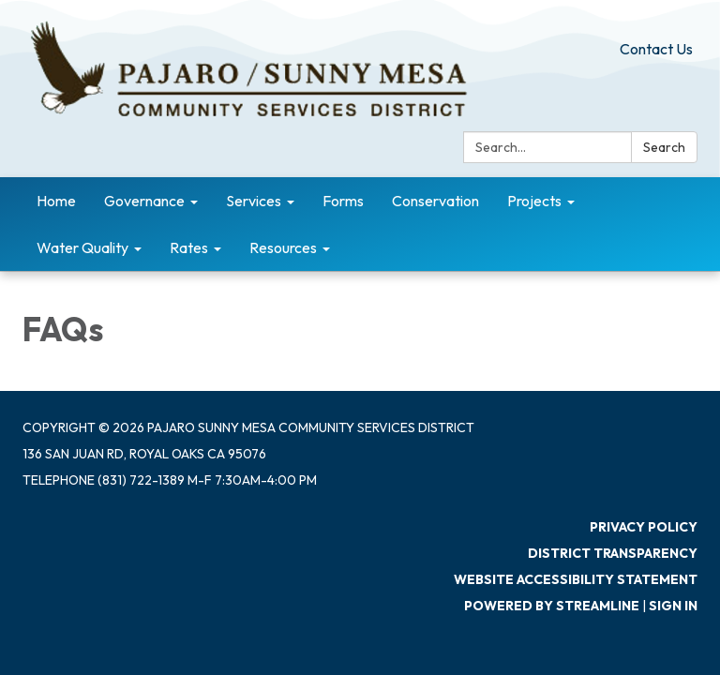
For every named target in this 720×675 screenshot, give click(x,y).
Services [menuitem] (253, 200)
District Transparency (613, 553)
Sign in (673, 605)
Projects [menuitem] (534, 200)
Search (664, 147)
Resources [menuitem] (283, 247)
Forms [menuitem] (343, 200)
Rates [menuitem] (189, 247)
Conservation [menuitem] (435, 200)
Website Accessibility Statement (576, 579)
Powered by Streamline (551, 605)
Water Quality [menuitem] (82, 247)
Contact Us (656, 48)
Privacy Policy (644, 526)
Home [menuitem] (56, 200)
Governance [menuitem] (144, 200)
